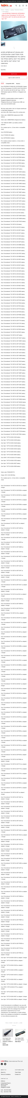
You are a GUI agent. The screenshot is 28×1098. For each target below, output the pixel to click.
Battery (7, 9)
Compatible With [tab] (10, 83)
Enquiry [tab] (18, 83)
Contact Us (17, 1074)
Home (2, 9)
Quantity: (3, 69)
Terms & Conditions (6, 1074)
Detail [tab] (2, 83)
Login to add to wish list (14, 77)
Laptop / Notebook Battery (16, 9)
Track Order (18, 1072)
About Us (3, 1072)
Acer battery (5, 11)
